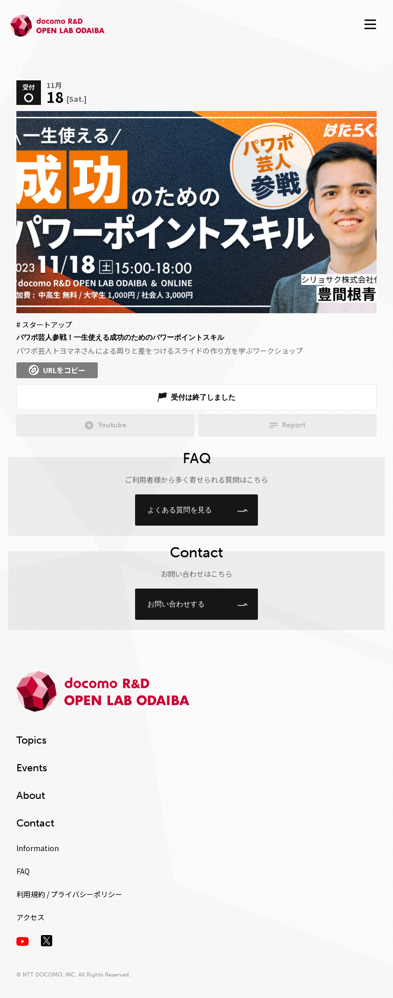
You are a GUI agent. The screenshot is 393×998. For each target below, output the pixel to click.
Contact (35, 823)
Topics (31, 740)
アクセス (30, 917)
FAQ (23, 871)
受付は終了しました (203, 397)
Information (37, 848)
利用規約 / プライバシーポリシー (69, 894)
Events (31, 768)
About (30, 795)
